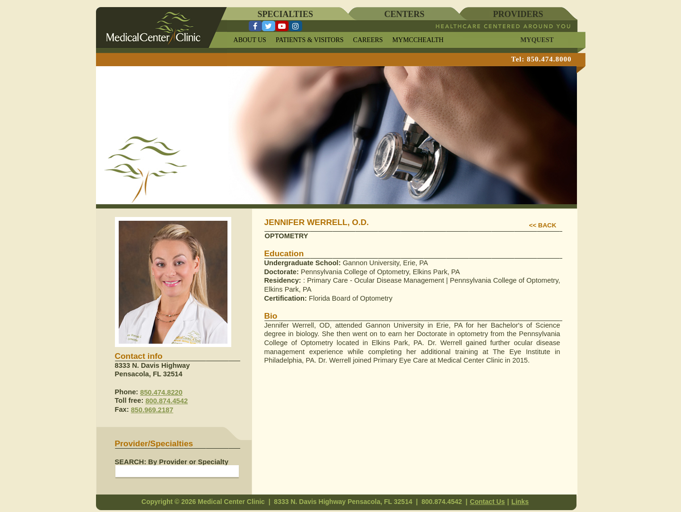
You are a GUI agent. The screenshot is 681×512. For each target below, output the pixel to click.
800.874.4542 (166, 401)
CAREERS (368, 39)
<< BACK (543, 225)
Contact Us (487, 501)
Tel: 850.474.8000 (541, 59)
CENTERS (404, 14)
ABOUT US (250, 39)
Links (520, 501)
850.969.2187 (152, 410)
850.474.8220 (161, 392)
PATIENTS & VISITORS (310, 39)
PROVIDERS (518, 14)
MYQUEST (537, 39)
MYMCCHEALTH (418, 39)
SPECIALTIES (285, 14)
